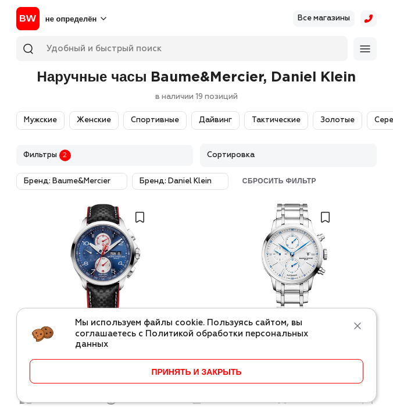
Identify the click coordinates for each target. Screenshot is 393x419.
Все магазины (324, 18)
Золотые (337, 120)
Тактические (276, 120)
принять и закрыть (196, 372)
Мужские (40, 120)
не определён (71, 19)
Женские (94, 120)
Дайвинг (215, 120)
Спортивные (155, 120)
